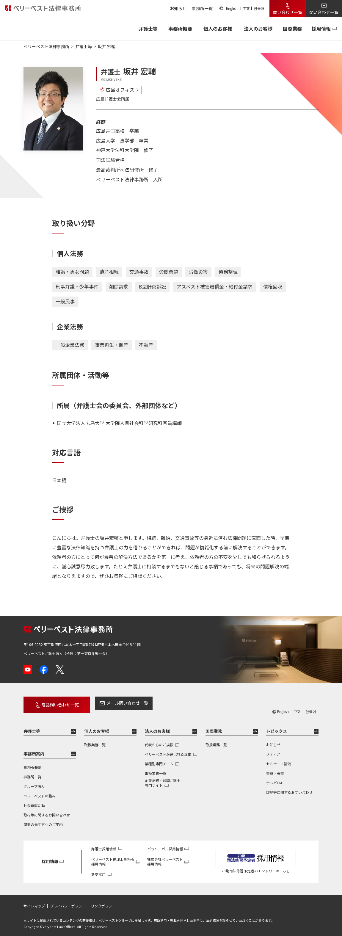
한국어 (259, 8)
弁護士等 (31, 727)
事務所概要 (180, 28)
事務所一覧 (202, 8)
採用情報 (321, 28)
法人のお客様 (258, 28)
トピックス (276, 727)
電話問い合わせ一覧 (55, 703)
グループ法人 (34, 782)
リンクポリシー (103, 902)
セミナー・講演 (278, 760)
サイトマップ (34, 902)
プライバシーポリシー (68, 902)
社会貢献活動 (34, 801)
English (232, 8)
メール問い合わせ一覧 (118, 703)
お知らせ (178, 8)
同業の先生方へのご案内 (43, 820)
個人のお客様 (217, 28)
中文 (246, 8)
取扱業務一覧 (95, 741)
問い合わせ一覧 (287, 12)
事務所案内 (33, 750)
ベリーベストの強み (39, 792)
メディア (273, 750)
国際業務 (292, 28)
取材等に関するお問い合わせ (46, 811)
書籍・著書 (275, 769)
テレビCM (274, 779)
